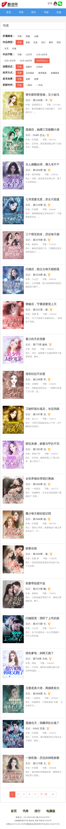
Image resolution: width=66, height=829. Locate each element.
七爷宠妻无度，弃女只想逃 (42, 199)
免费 (28, 79)
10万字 (29, 54)
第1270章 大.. (40, 763)
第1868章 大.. (40, 693)
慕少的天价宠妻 (35, 339)
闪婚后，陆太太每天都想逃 (42, 269)
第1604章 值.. (40, 170)
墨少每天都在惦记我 (38, 513)
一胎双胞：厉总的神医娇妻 (42, 757)
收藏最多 (55, 73)
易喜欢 (35, 244)
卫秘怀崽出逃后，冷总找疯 (42, 408)
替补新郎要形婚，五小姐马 (42, 94)
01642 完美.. (39, 728)
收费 (36, 79)
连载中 (29, 67)
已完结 (39, 67)
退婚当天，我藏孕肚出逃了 (42, 722)
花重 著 (35, 314)
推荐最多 (42, 73)
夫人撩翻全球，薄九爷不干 (42, 164)
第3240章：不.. (41, 100)
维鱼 (34, 349)
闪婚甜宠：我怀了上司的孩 (42, 618)
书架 (46, 12)
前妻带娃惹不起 (35, 583)
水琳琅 (35, 384)
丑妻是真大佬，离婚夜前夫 (42, 688)
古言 (6, 48)
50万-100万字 (26, 61)
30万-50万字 (10, 61)
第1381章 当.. (40, 449)
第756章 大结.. (40, 658)
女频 (36, 36)
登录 (50, 3)
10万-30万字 (42, 54)
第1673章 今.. (40, 624)
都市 (51, 42)
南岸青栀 (36, 174)
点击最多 (30, 73)
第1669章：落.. (41, 554)
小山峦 (35, 279)
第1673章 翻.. (40, 589)
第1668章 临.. (40, 519)
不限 (19, 36)
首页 (8, 12)
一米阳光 (36, 488)
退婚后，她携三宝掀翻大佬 (42, 129)
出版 (14, 48)
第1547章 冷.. (40, 414)
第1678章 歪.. (40, 240)
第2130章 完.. (40, 205)
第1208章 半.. (40, 379)
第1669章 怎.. (40, 484)
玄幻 (43, 42)
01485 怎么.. (39, 135)
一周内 (29, 85)
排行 (33, 12)
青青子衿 (36, 454)
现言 (59, 42)
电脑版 (50, 811)
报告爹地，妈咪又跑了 (40, 653)
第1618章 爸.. (40, 274)
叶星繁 (35, 139)
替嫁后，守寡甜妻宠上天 (41, 304)
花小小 (35, 419)
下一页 (43, 794)
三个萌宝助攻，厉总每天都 (42, 234)
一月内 (39, 85)
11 (53, 794)
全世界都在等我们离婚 (40, 478)
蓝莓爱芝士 (37, 104)
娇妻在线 (31, 548)
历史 (35, 42)
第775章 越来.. (40, 344)
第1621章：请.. (41, 309)
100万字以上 (42, 61)
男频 (28, 36)
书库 (21, 12)
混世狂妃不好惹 (35, 373)
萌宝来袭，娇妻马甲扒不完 (42, 443)
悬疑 (28, 42)
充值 (58, 12)
